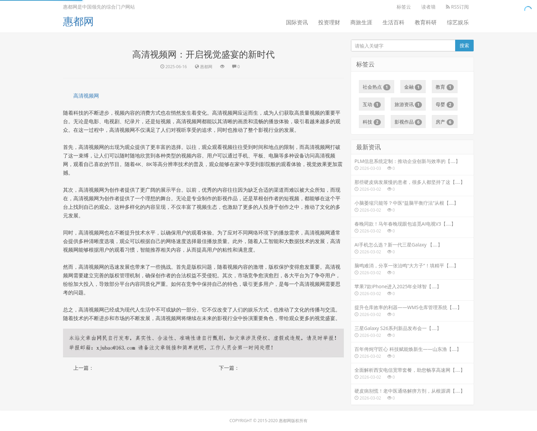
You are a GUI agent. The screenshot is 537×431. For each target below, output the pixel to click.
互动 (372, 104)
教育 (445, 87)
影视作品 (408, 121)
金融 (413, 87)
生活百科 (393, 22)
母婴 (445, 104)
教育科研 (426, 22)
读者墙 (428, 6)
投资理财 (329, 22)
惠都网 (78, 21)
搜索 (464, 45)
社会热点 (376, 87)
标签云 (404, 6)
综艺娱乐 (458, 22)
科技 (372, 121)
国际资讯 (297, 22)
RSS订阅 (457, 6)
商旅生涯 (361, 22)
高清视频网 (86, 95)
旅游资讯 (408, 104)
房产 (445, 121)
